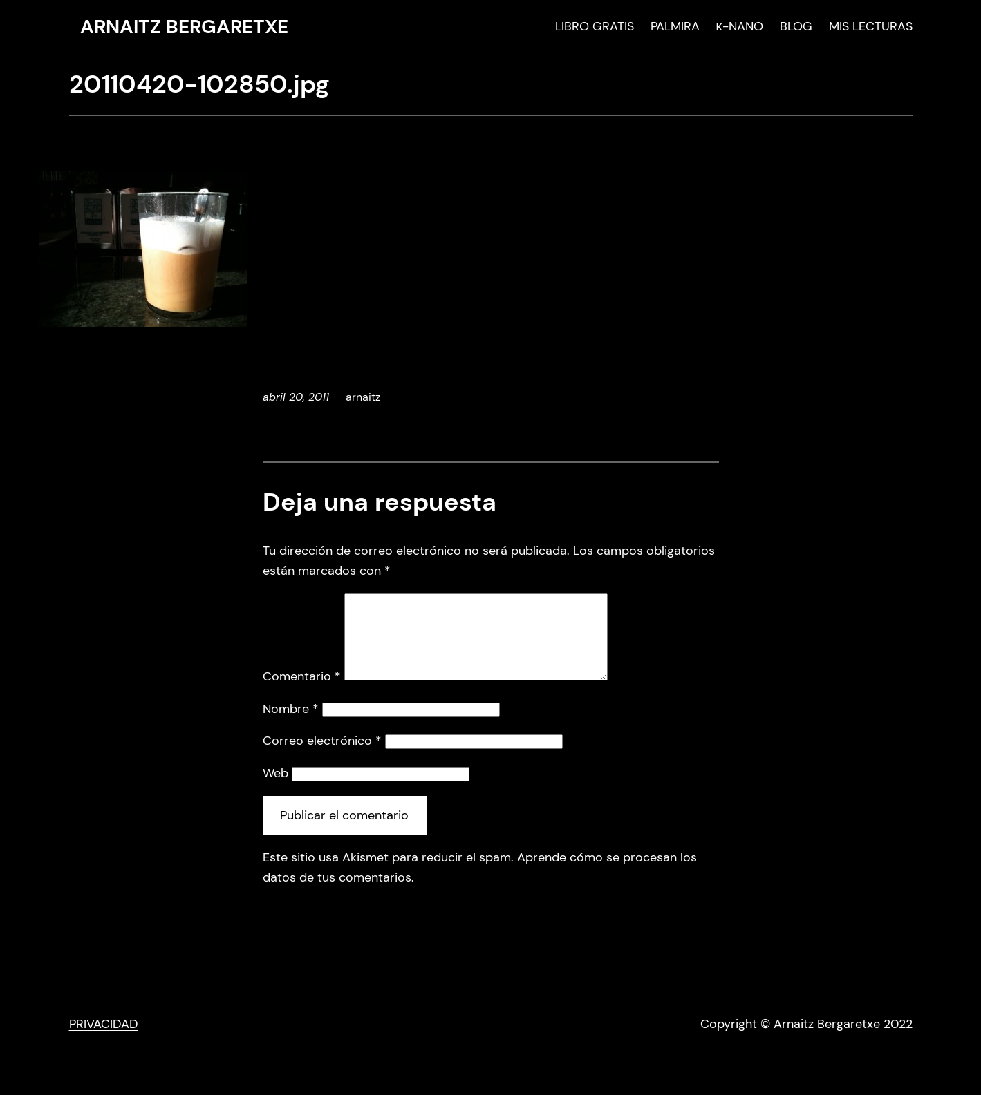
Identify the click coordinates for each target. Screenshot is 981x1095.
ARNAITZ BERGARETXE (184, 26)
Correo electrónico (322, 757)
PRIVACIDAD (103, 1040)
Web (275, 789)
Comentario (302, 693)
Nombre (291, 725)
